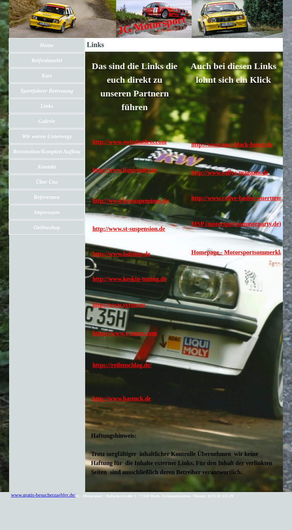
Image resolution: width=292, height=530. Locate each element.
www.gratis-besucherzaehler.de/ (43, 495)
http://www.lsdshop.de (121, 254)
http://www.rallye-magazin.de (229, 172)
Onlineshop (46, 227)
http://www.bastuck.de (121, 398)
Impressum (47, 212)
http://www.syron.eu (118, 304)
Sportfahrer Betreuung (47, 91)
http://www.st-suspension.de (128, 229)
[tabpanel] (134, 86)
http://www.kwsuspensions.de (130, 200)
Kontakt (47, 167)
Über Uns (47, 182)
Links (46, 106)
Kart (47, 76)
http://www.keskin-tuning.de (129, 279)
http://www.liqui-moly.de (124, 170)
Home (47, 45)
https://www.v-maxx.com (124, 333)
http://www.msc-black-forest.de (232, 144)
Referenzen (47, 197)
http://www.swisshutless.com (129, 142)
